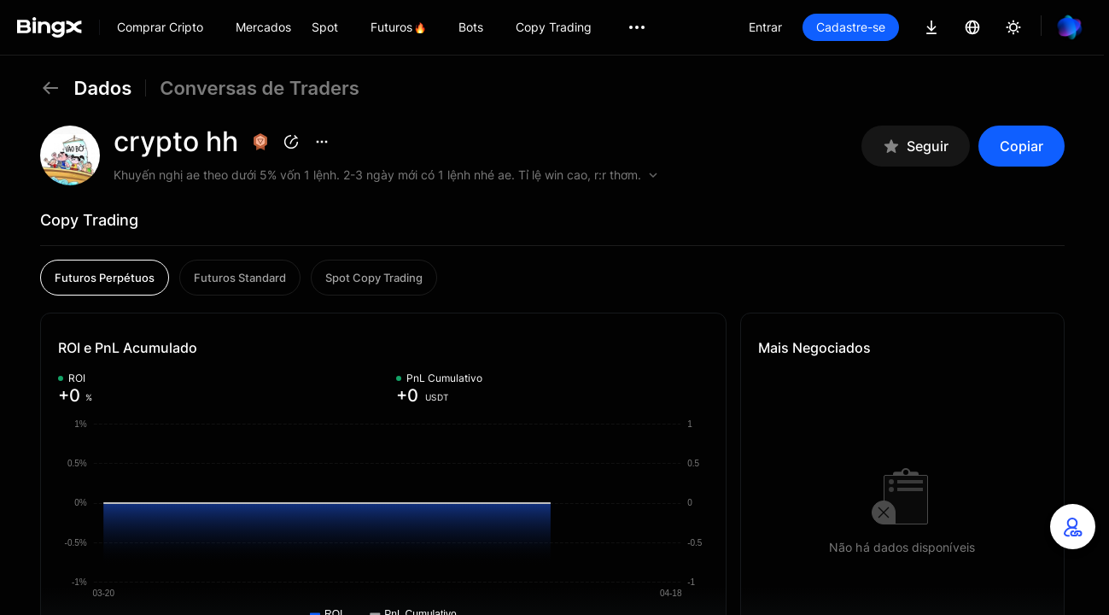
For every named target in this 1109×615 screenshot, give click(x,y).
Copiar (1021, 146)
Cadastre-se (850, 27)
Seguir (915, 146)
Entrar (765, 27)
